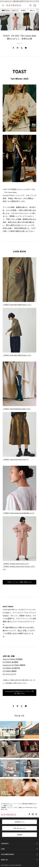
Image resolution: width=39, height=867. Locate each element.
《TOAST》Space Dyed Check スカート (16, 459)
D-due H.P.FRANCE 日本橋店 (13, 659)
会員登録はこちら (20, 822)
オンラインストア (9, 674)
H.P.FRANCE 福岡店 (10, 671)
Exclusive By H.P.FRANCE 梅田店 (14, 665)
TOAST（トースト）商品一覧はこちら (19, 582)
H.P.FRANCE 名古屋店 (10, 662)
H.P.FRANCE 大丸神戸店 (11, 668)
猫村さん (32, 10)
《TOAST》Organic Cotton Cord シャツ (16, 564)
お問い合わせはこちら (19, 828)
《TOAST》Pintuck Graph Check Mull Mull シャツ (18, 513)
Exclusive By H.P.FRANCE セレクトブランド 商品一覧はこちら (20, 692)
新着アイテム (5, 10)
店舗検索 (19, 835)
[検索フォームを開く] (30, 5)
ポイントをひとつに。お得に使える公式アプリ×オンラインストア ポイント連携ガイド (19, 2)
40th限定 (23, 10)
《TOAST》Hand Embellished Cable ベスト (17, 409)
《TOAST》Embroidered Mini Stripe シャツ (17, 305)
